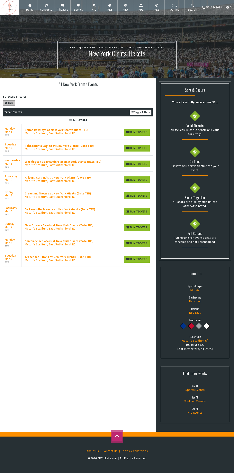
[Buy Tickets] (137, 132)
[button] (46, 7)
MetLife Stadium (195, 340)
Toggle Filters (140, 112)
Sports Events (195, 390)
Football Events (195, 401)
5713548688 (212, 7)
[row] (78, 132)
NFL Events (195, 412)
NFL (195, 290)
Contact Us (110, 451)
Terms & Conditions (134, 451)
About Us (92, 451)
